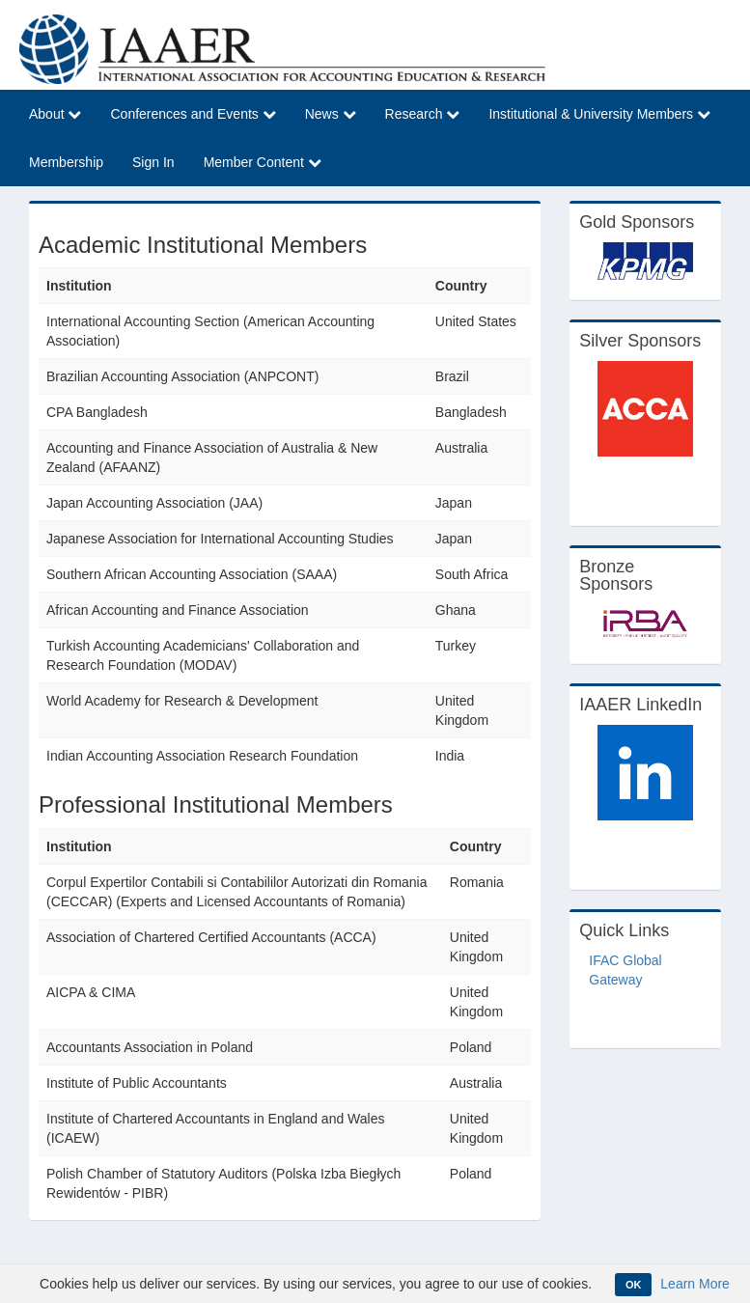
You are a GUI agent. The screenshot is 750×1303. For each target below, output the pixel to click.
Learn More (695, 1283)
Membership (66, 162)
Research (422, 114)
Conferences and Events (192, 114)
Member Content (262, 162)
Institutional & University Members (599, 114)
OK (633, 1284)
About (55, 114)
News (330, 114)
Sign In (153, 162)
